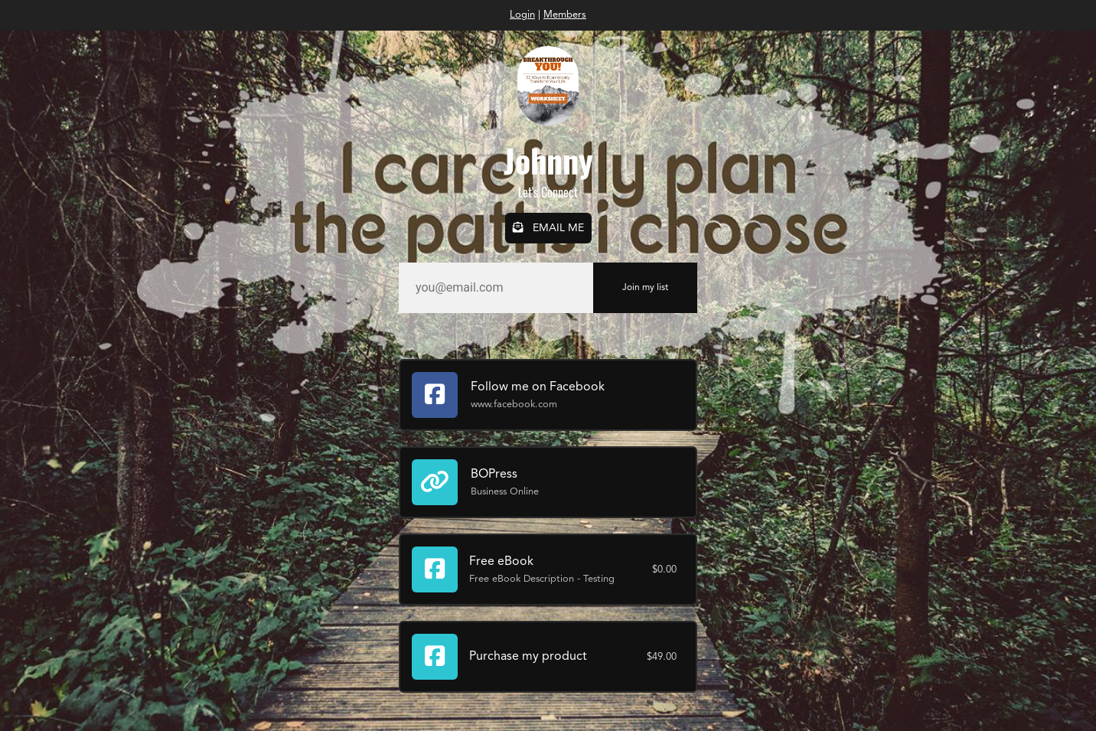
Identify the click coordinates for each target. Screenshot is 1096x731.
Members (564, 15)
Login (522, 15)
